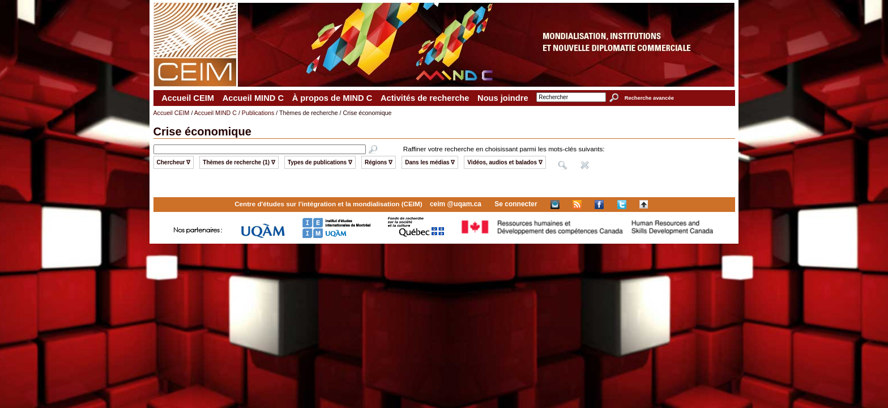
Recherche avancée (649, 98)
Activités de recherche (425, 98)
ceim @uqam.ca (455, 204)
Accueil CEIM (187, 98)
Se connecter (515, 204)
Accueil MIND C (253, 98)
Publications (258, 112)
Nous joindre (502, 98)
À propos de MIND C (332, 98)
